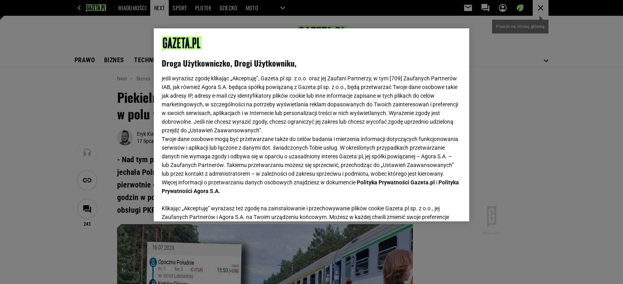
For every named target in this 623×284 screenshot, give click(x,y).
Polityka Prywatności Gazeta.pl (396, 182)
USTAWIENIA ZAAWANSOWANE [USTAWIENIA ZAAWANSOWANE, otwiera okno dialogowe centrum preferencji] (213, 205)
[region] (311, 124)
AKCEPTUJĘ (435, 206)
